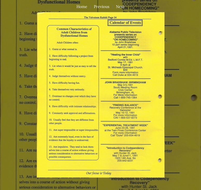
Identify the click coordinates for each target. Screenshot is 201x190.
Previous (101, 6)
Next (120, 6)
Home (81, 6)
